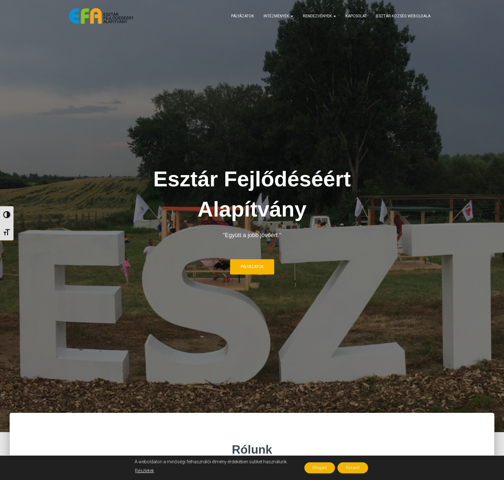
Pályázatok (242, 16)
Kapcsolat (356, 16)
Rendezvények (319, 16)
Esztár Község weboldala (403, 16)
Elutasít (354, 467)
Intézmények (278, 16)
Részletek (140, 470)
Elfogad (318, 467)
